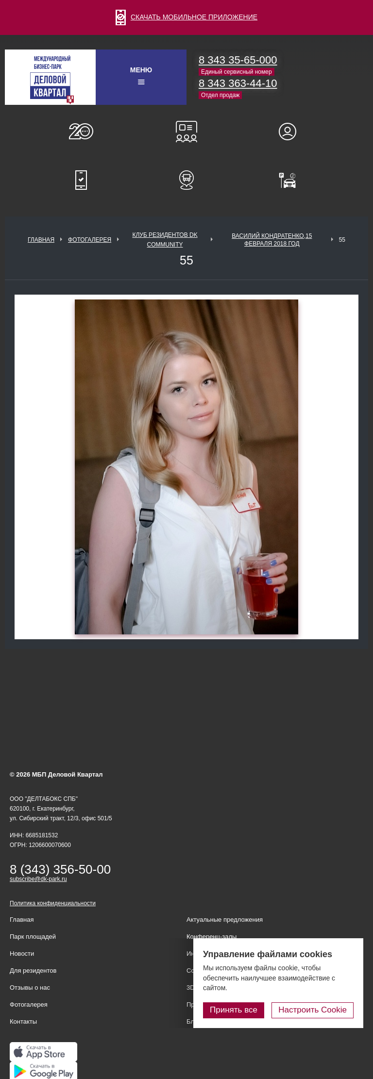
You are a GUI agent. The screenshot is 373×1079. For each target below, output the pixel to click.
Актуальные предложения (224, 919)
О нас (81, 132)
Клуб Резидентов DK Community (164, 240)
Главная (41, 239)
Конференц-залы (186, 132)
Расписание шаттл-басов (186, 180)
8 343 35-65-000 (238, 60)
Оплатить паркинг (292, 180)
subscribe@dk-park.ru (38, 879)
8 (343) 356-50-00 (60, 869)
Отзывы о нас (30, 987)
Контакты (23, 1021)
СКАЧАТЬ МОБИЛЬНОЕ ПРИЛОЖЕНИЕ (186, 17)
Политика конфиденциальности (53, 903)
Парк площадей (33, 936)
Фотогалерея (89, 239)
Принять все (233, 1009)
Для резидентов (292, 132)
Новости (22, 953)
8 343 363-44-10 (238, 83)
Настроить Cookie (312, 1009)
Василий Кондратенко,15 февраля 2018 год (272, 239)
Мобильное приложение (81, 180)
